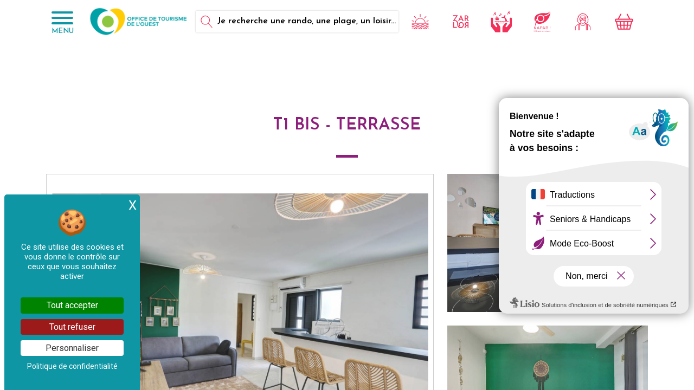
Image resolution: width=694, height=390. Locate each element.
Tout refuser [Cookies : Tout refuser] (72, 327)
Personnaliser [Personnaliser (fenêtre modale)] (72, 348)
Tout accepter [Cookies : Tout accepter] (72, 305)
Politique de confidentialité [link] (72, 366)
